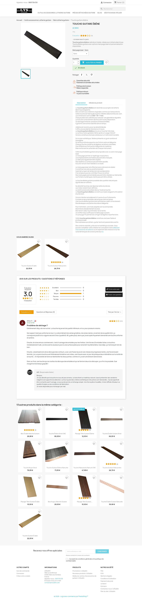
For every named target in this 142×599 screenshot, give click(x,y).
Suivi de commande (23, 571)
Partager (82, 75)
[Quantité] (75, 62)
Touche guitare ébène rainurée (57, 468)
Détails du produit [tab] (95, 103)
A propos (104, 586)
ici (102, 232)
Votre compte (23, 567)
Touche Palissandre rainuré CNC (85, 468)
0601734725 (33, 2)
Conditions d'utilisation (108, 578)
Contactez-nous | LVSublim (110, 589)
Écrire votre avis (113, 289)
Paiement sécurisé (107, 581)
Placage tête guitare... (84, 502)
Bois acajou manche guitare (57, 502)
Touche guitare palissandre (57, 266)
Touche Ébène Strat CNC (57, 434)
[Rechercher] (113, 9)
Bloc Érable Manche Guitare (30, 434)
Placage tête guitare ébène (84, 434)
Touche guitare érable (29, 266)
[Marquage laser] (80, 53)
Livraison (103, 584)
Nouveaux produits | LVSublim (82, 573)
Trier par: (111, 312)
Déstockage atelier (113, 13)
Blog (99, 13)
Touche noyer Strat (30, 468)
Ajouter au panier (92, 62)
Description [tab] (81, 103)
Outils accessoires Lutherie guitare (54, 13)
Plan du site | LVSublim (108, 591)
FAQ (102, 571)
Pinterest (92, 75)
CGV (102, 573)
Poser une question (114, 295)
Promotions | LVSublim (80, 571)
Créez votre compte (23, 576)
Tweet (87, 75)
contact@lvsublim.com (52, 582)
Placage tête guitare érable (30, 502)
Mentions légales (106, 576)
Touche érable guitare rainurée (112, 502)
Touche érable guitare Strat (111, 434)
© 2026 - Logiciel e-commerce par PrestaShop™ (71, 596)
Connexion (20, 573)
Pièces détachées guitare (84, 13)
